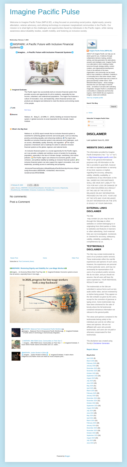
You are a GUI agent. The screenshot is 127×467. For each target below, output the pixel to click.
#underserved (41, 190)
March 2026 (90, 361)
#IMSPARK (24, 188)
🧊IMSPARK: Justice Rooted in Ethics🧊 (35, 353)
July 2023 (90, 440)
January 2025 (91, 395)
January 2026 (91, 366)
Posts (91, 122)
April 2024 (90, 418)
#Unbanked (33, 190)
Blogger (67, 456)
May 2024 (90, 415)
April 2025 (90, 388)
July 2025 (90, 381)
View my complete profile (95, 98)
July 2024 (90, 410)
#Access (17, 188)
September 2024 (92, 405)
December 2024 (92, 398)
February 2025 (91, 393)
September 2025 (92, 376)
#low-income (56, 188)
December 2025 (92, 368)
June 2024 (90, 413)
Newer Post (14, 258)
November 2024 (92, 400)
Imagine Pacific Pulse (45, 12)
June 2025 (90, 383)
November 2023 (92, 430)
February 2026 (91, 363)
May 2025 (90, 386)
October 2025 (91, 373)
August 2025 (91, 378)
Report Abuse (92, 349)
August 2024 (91, 408)
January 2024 (91, 425)
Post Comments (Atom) (26, 261)
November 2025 (92, 371)
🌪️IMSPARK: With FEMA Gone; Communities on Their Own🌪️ (42, 341)
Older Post (75, 258)
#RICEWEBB (25, 190)
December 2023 (92, 428)
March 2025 (90, 390)
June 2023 (90, 443)
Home (45, 258)
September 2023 (92, 435)
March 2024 (90, 420)
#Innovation (48, 188)
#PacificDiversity (15, 190)
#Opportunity (64, 188)
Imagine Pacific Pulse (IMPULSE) (100, 51)
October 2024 (91, 403)
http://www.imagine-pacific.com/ (101, 157)
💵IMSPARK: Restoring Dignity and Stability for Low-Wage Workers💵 (38, 268)
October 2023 (91, 433)
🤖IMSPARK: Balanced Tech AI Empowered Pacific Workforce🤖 (43, 329)
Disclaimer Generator (101, 343)
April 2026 (90, 358)
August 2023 (91, 438)
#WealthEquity (50, 190)
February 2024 (91, 423)
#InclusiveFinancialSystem (36, 188)
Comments (92, 126)
